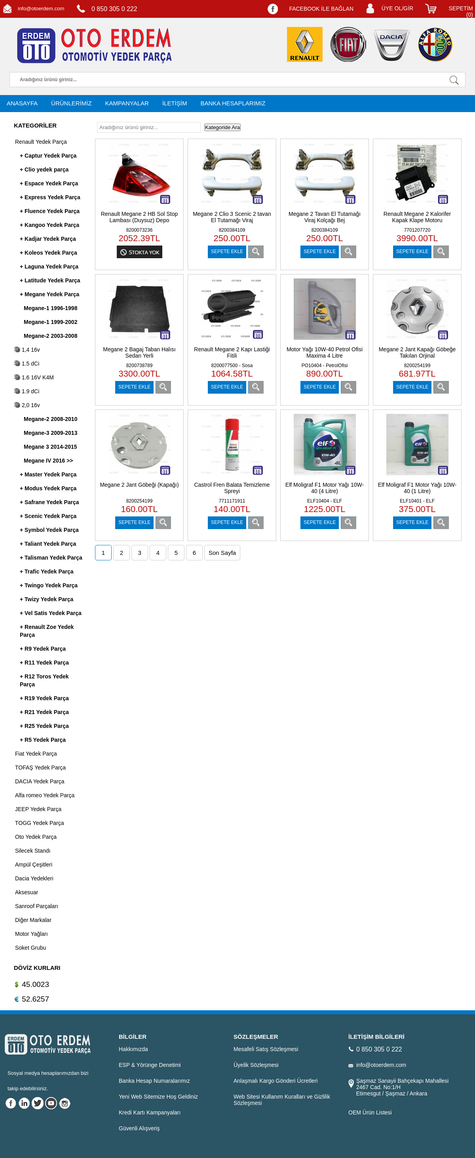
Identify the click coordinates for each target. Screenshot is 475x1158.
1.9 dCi (26, 391)
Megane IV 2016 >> (48, 460)
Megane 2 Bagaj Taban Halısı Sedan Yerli (139, 352)
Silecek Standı (33, 851)
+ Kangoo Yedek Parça (49, 225)
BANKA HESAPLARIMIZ (232, 103)
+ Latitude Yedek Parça (50, 280)
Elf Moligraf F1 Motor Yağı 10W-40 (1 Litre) (417, 488)
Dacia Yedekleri (34, 878)
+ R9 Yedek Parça (43, 649)
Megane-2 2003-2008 (50, 336)
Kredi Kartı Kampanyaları (149, 1112)
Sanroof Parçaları (36, 906)
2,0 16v (27, 405)
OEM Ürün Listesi (370, 1112)
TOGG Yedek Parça (39, 823)
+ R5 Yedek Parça (43, 740)
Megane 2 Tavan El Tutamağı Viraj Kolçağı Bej (325, 217)
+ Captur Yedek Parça (48, 155)
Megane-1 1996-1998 (50, 308)
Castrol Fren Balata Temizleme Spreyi (232, 488)
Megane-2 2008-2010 (50, 419)
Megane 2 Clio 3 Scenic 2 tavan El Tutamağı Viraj (232, 217)
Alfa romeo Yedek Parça (44, 795)
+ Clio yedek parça (44, 169)
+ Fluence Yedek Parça (50, 211)
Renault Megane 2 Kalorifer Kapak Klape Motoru (417, 217)
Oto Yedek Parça (36, 837)
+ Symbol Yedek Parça (49, 530)
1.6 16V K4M (34, 377)
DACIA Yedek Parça (40, 781)
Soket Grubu (30, 948)
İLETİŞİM (174, 103)
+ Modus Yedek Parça (48, 488)
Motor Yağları (31, 934)
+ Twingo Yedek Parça (49, 585)
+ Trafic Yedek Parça (47, 571)
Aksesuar (26, 892)
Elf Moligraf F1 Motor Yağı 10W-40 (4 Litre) (324, 488)
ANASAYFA (22, 103)
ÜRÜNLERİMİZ (71, 103)
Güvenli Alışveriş (139, 1128)
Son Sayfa (222, 552)
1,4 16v (27, 350)
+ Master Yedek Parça (48, 474)
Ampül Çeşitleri (33, 864)
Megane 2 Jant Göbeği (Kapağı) (139, 485)
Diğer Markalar (33, 920)
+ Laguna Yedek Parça (49, 266)
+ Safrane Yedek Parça (49, 502)
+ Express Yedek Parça (50, 197)
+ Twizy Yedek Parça (46, 599)
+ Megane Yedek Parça (49, 294)
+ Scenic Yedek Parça (48, 516)
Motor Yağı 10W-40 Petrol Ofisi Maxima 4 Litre (325, 352)
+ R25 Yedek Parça (44, 726)
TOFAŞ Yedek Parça (40, 767)
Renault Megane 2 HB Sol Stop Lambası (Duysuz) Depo (139, 217)
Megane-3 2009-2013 (50, 433)
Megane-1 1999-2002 (50, 322)
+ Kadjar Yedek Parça (48, 239)
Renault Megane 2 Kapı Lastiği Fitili (232, 352)
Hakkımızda (133, 1049)
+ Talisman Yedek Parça (51, 557)
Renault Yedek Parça (41, 142)
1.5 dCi (26, 363)
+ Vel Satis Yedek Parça (51, 613)
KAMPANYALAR (127, 103)
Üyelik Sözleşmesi (256, 1065)
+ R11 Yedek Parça (44, 662)
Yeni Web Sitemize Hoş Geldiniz (158, 1096)
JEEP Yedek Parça (38, 809)
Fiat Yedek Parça (36, 753)
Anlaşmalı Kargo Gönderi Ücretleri (275, 1081)
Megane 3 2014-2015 (50, 447)
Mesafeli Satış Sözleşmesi (266, 1049)
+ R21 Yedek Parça (44, 712)
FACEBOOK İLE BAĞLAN (321, 9)
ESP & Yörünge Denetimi (150, 1065)
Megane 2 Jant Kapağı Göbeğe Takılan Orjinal (417, 352)
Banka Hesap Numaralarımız (154, 1081)
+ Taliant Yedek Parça (48, 544)
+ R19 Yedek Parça (44, 698)
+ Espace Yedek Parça (49, 183)
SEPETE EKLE (227, 251)
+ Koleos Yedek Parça (48, 253)
